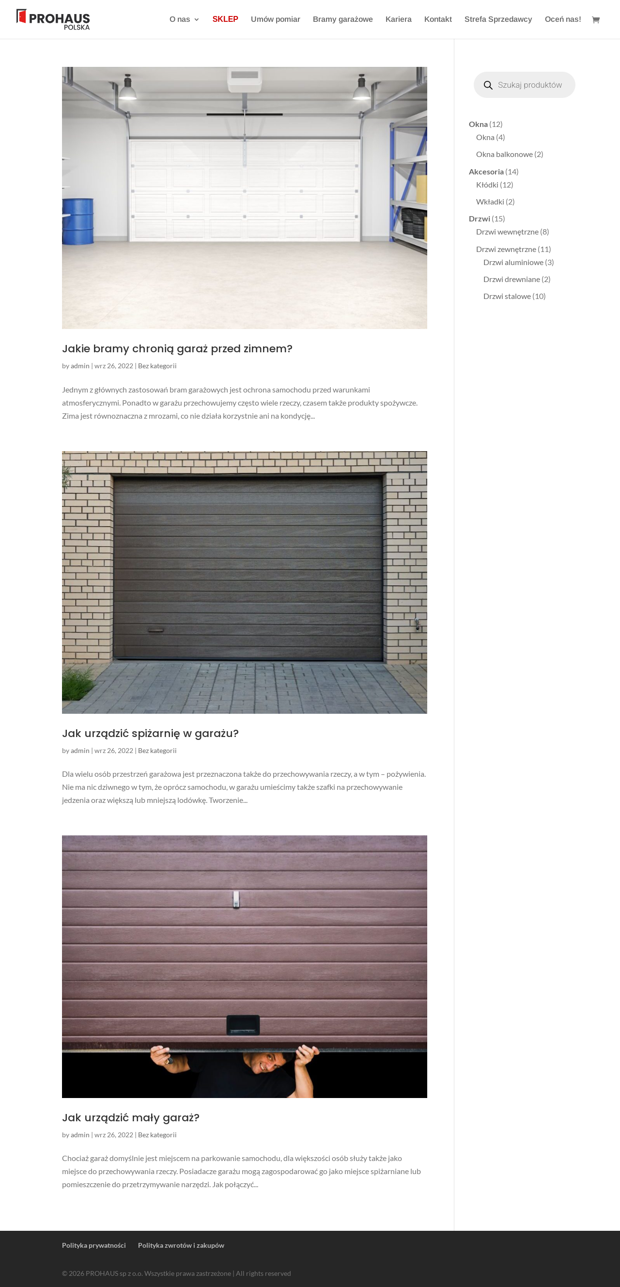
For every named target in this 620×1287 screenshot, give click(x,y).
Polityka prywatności (94, 1245)
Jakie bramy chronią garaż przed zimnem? (177, 348)
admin (80, 365)
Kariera (399, 19)
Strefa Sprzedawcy (498, 19)
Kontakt (438, 19)
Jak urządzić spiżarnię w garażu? (150, 733)
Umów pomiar (275, 19)
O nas (180, 19)
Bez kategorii (157, 365)
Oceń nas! (563, 19)
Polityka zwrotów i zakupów (181, 1245)
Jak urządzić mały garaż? (131, 1117)
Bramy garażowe (343, 19)
